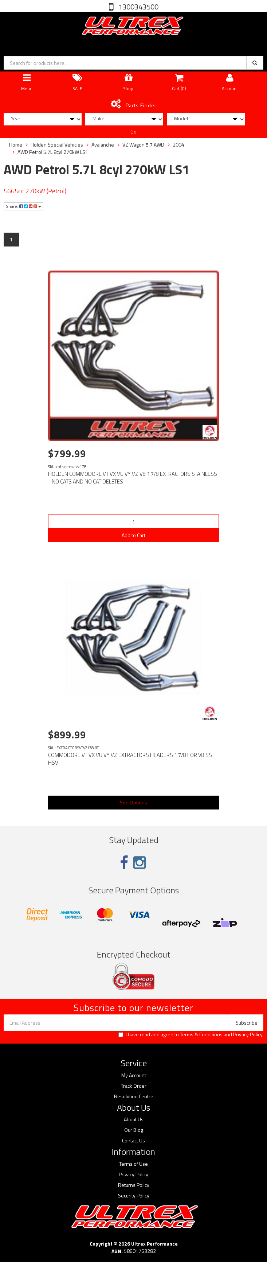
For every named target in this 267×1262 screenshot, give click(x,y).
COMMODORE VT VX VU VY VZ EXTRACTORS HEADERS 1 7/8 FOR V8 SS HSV (130, 759)
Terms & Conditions (201, 1034)
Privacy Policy (247, 1034)
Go (133, 131)
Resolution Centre (133, 1096)
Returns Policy (133, 1185)
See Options (133, 802)
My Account (133, 1075)
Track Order (133, 1086)
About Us (134, 1119)
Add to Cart (133, 535)
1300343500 (137, 6)
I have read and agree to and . (190, 1034)
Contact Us (133, 1140)
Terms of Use (133, 1164)
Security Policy (133, 1195)
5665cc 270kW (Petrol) (35, 191)
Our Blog (133, 1130)
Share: (23, 206)
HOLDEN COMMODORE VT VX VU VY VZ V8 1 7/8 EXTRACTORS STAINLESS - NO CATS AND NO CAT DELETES (132, 478)
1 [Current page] (11, 239)
